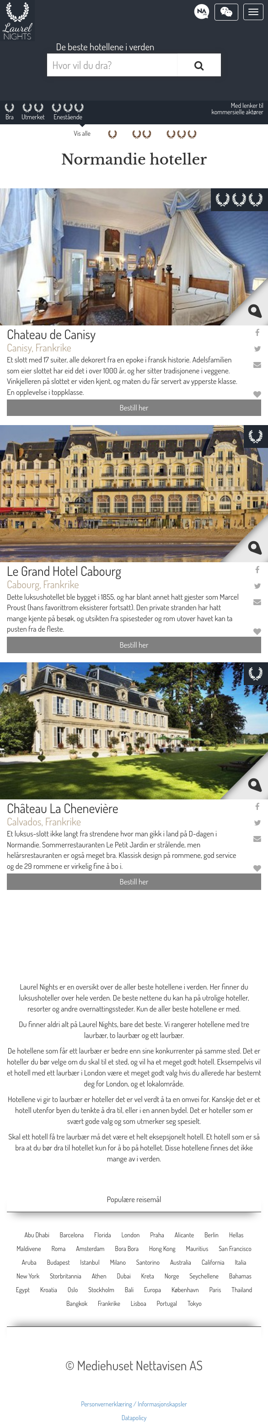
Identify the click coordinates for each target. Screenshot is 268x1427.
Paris (215, 1290)
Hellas (236, 1235)
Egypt (23, 1290)
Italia (240, 1262)
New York (27, 1276)
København (185, 1290)
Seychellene (204, 1276)
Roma (58, 1248)
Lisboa (138, 1303)
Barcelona (72, 1235)
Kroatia (48, 1290)
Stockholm (101, 1290)
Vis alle (82, 133)
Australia (180, 1262)
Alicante (184, 1235)
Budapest (58, 1262)
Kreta (147, 1276)
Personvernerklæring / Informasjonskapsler (134, 1404)
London (130, 1235)
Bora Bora (127, 1248)
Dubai (123, 1276)
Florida (102, 1235)
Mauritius (197, 1248)
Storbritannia (65, 1276)
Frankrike (109, 1303)
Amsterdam (90, 1248)
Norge (172, 1276)
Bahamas (240, 1276)
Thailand (241, 1290)
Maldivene (28, 1248)
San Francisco (235, 1248)
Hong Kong (162, 1248)
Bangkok (76, 1303)
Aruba (29, 1262)
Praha (157, 1235)
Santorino (148, 1262)
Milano (118, 1262)
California (213, 1262)
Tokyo (195, 1303)
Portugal (167, 1303)
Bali (129, 1290)
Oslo (73, 1290)
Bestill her (133, 407)
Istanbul (89, 1262)
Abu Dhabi (36, 1235)
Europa (152, 1290)
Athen (99, 1276)
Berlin (211, 1235)
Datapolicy (134, 1418)
